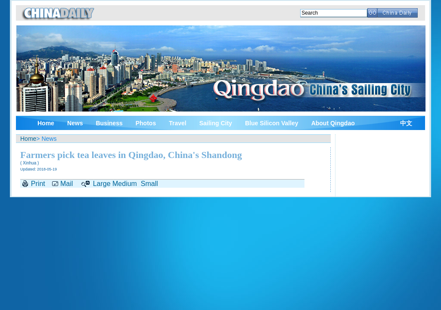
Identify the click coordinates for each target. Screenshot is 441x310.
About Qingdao (333, 123)
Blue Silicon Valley (271, 123)
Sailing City (215, 123)
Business (109, 123)
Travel (177, 123)
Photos (146, 123)
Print (38, 183)
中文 (406, 123)
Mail (66, 183)
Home (45, 123)
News (75, 123)
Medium (124, 183)
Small (149, 183)
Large (102, 183)
